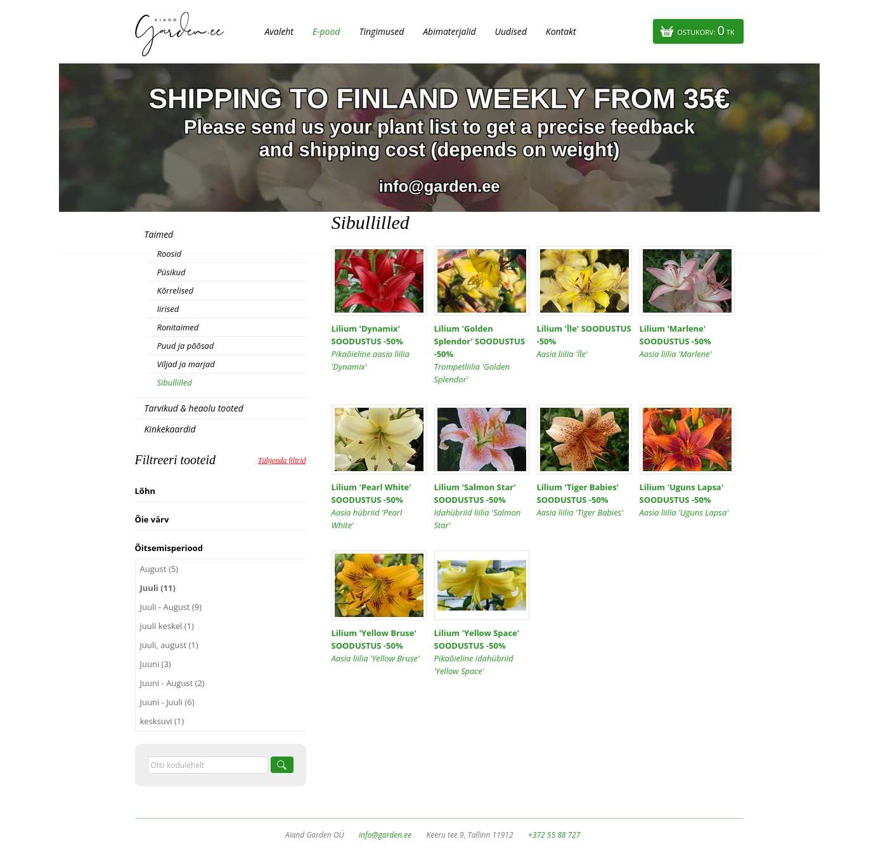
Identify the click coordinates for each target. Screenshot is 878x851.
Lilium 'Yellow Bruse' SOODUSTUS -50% (379, 646)
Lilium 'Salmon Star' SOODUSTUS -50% (481, 506)
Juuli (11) (158, 588)
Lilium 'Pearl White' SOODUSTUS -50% (379, 506)
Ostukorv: (705, 30)
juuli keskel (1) (167, 626)
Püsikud (171, 272)
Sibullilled (174, 382)
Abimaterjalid (449, 31)
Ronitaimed (178, 327)
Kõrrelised (175, 290)
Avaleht (279, 31)
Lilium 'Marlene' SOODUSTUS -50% (687, 341)
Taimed (159, 234)
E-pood (326, 31)
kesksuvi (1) (162, 721)
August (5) (159, 569)
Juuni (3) (155, 664)
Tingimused (381, 31)
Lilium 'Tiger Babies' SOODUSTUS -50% (584, 500)
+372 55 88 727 (554, 834)
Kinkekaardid (170, 429)
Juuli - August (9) (171, 607)
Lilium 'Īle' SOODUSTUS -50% (584, 341)
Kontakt (561, 31)
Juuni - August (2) (172, 683)
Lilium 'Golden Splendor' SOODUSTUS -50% (481, 354)
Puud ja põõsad (185, 345)
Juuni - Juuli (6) (167, 702)
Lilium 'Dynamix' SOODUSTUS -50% (379, 348)
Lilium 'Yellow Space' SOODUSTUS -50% (481, 652)
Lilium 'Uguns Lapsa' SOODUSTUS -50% (687, 500)
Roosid (169, 253)
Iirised (168, 309)
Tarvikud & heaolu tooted (194, 408)
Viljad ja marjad (186, 364)
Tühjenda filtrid (282, 460)
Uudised (511, 31)
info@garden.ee (385, 834)
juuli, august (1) (169, 645)
